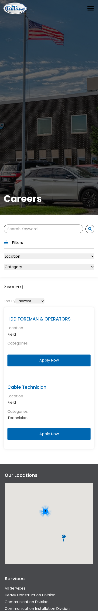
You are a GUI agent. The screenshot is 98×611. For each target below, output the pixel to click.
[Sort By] (29, 301)
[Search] (43, 229)
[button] (90, 8)
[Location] (49, 256)
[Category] (49, 267)
